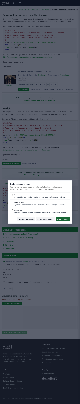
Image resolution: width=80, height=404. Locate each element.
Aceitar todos (62, 219)
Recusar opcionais (26, 219)
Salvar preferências (45, 219)
